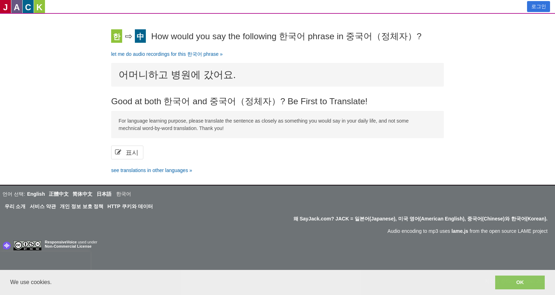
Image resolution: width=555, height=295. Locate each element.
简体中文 (82, 194)
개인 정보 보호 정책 (82, 206)
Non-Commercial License (68, 246)
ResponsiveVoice (61, 242)
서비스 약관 (43, 206)
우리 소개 (15, 206)
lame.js (459, 231)
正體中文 (59, 194)
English (36, 194)
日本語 (104, 194)
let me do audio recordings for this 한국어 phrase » (167, 54)
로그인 (538, 6)
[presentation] (45, 262)
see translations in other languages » (151, 170)
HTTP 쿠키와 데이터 (130, 206)
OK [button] (520, 282)
